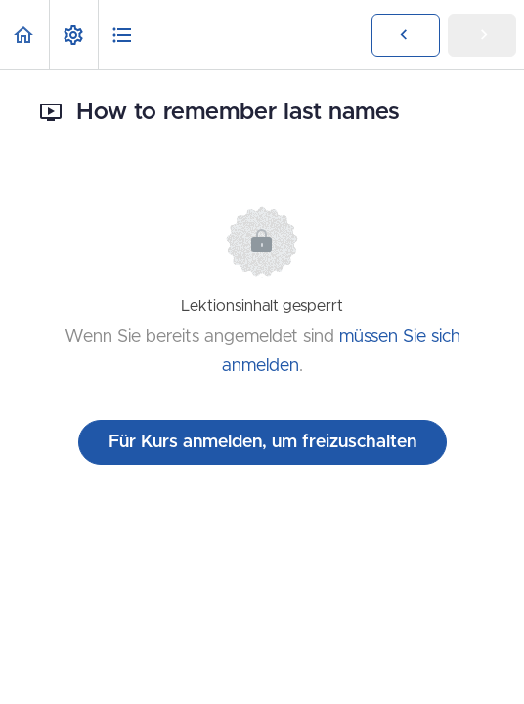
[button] (24, 34)
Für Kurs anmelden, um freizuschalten (262, 442)
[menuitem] (73, 34)
